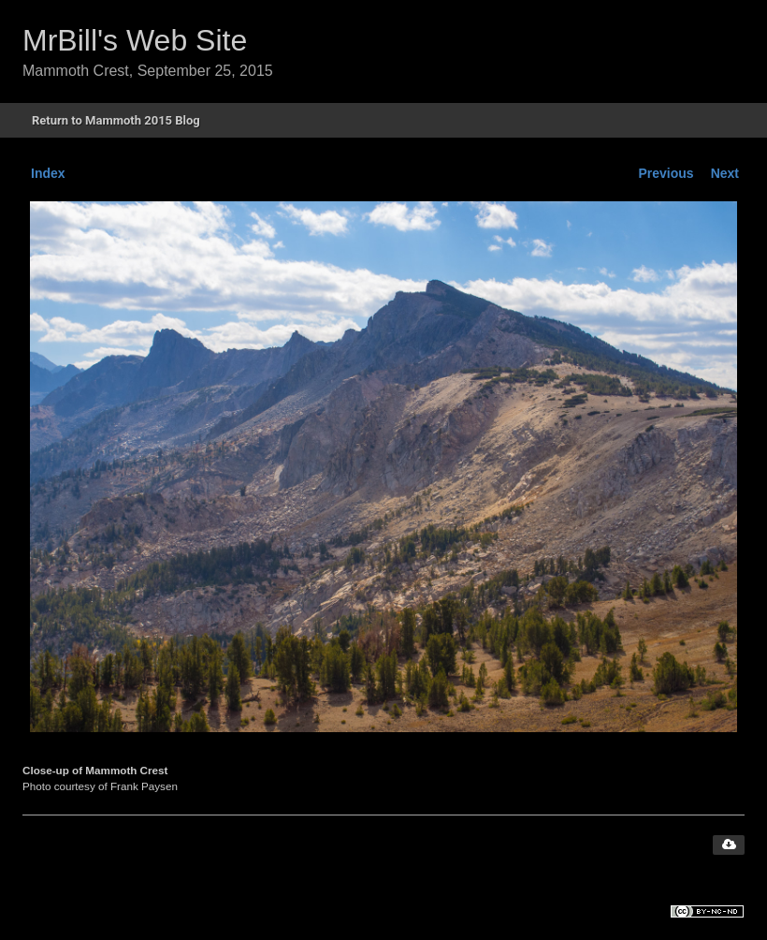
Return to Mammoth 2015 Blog (116, 120)
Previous (666, 173)
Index (48, 173)
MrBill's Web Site (134, 40)
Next (725, 173)
